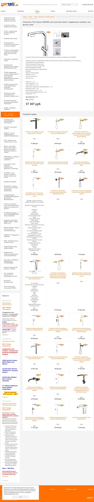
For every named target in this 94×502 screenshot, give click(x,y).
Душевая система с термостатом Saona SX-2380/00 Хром (58, 357)
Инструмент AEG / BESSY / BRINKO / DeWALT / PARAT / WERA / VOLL (11, 221)
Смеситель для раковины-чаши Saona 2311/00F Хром (34, 357)
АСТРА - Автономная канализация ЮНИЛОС (10, 287)
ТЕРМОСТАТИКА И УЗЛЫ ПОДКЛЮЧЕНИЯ (10, 247)
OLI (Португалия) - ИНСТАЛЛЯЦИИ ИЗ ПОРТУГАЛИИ (9, 121)
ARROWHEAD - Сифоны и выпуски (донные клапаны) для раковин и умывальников (11, 188)
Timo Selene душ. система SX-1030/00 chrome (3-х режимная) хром (34, 194)
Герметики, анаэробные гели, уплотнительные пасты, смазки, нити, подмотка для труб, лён (11, 206)
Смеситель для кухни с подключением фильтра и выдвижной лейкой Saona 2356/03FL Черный (81, 389)
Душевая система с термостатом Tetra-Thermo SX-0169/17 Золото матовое (34, 163)
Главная (25, 16)
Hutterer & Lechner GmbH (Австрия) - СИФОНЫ (10, 268)
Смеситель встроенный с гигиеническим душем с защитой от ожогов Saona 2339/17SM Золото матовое (81, 134)
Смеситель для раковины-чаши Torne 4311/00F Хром (34, 277)
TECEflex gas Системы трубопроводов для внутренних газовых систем (11, 94)
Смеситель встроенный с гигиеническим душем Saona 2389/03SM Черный (58, 192)
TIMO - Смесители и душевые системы (9, 114)
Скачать (53, 11)
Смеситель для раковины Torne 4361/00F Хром (81, 418)
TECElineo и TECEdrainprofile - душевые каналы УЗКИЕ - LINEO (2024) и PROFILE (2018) (11, 52)
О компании (20, 11)
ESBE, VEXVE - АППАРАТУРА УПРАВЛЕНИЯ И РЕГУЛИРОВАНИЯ (11, 261)
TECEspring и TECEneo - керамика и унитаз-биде (10, 26)
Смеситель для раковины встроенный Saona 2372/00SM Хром (81, 163)
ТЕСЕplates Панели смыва (10, 38)
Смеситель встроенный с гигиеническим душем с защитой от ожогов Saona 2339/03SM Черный (81, 359)
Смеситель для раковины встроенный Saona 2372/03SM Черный (34, 388)
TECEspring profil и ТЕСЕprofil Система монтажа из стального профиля (11, 44)
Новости (3, 11)
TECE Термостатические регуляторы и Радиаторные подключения (11, 102)
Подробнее (5, 334)
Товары (37, 11)
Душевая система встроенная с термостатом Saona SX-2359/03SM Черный (34, 418)
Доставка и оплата (71, 11)
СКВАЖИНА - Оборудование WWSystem (11, 235)
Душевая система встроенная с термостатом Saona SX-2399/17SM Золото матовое (81, 329)
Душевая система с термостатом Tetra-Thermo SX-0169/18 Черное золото (81, 274)
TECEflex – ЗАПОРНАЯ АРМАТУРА (9, 108)
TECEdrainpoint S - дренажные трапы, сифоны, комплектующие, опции (11, 66)
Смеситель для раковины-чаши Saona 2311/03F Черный (34, 132)
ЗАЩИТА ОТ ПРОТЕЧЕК (10, 182)
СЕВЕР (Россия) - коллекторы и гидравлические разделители (11, 158)
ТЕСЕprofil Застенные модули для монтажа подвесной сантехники (10, 19)
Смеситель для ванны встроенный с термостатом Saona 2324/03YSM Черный (81, 192)
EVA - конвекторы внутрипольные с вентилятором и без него (10, 274)
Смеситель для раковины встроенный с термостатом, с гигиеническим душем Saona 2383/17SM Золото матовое (57, 275)
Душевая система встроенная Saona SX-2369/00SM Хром (58, 418)
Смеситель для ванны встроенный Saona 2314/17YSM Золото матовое (58, 162)
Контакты (90, 11)
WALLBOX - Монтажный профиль (10, 127)
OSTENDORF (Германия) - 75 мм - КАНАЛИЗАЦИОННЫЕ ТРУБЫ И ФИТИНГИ (11, 214)
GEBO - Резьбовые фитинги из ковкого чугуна (11, 241)
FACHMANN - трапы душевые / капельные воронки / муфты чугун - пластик (10, 175)
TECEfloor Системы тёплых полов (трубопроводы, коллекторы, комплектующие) (11, 86)
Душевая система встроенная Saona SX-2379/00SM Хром (58, 387)
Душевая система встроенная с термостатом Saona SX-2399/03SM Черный (58, 329)
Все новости (5, 480)
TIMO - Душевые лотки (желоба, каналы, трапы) (10, 141)
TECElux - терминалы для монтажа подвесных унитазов (10, 32)
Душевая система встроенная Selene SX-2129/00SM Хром (34, 329)
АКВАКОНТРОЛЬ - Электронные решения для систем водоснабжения (11, 254)
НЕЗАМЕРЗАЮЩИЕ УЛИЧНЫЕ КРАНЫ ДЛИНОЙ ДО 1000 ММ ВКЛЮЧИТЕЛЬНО (11, 197)
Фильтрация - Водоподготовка (8, 281)
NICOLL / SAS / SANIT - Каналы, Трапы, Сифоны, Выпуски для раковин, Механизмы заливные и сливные (10, 149)
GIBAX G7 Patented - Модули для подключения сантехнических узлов (11, 229)
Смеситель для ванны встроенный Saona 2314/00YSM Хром (58, 132)
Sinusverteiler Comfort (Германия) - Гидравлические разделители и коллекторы (11, 166)
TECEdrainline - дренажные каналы (11, 59)
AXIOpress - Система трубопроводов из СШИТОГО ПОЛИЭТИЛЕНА (11, 134)
